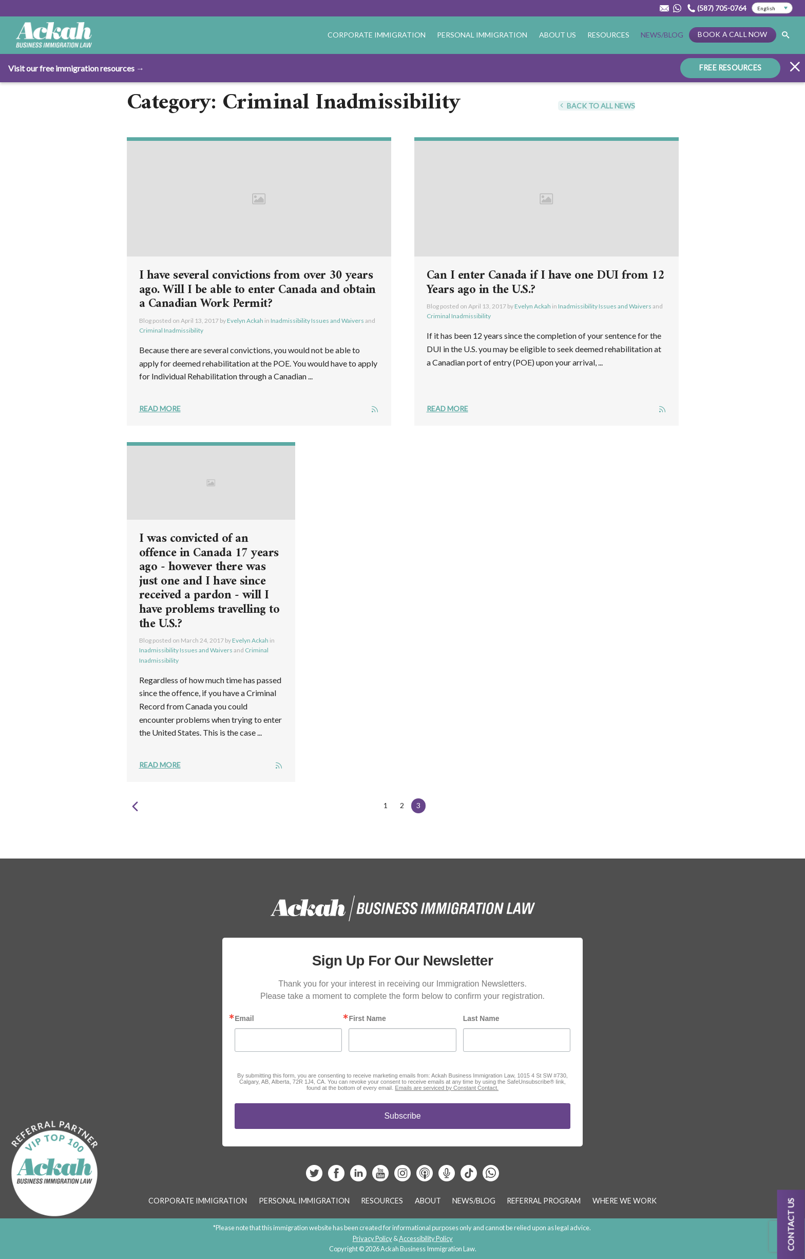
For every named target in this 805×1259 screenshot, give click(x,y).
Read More (160, 408)
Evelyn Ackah (245, 320)
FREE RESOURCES (730, 67)
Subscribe (402, 1115)
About (428, 1200)
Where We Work (624, 1200)
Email (244, 1018)
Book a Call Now (732, 34)
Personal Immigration (482, 34)
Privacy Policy (372, 1238)
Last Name (481, 1018)
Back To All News (596, 105)
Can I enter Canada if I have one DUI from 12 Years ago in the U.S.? (545, 283)
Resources (608, 34)
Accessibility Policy (426, 1238)
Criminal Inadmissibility (171, 330)
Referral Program (544, 1200)
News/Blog (662, 34)
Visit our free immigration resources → (76, 67)
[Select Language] (772, 8)
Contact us (791, 1224)
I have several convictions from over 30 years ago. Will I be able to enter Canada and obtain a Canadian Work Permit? (257, 290)
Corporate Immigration (377, 34)
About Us (557, 34)
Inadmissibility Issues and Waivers (317, 320)
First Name (367, 1018)
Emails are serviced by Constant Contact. (447, 1088)
